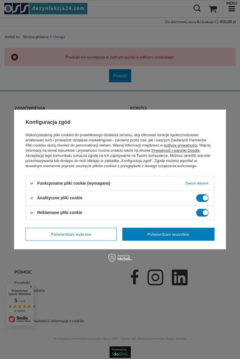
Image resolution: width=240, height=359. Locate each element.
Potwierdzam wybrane (71, 234)
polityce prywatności (180, 145)
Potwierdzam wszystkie (168, 234)
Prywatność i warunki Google (176, 150)
